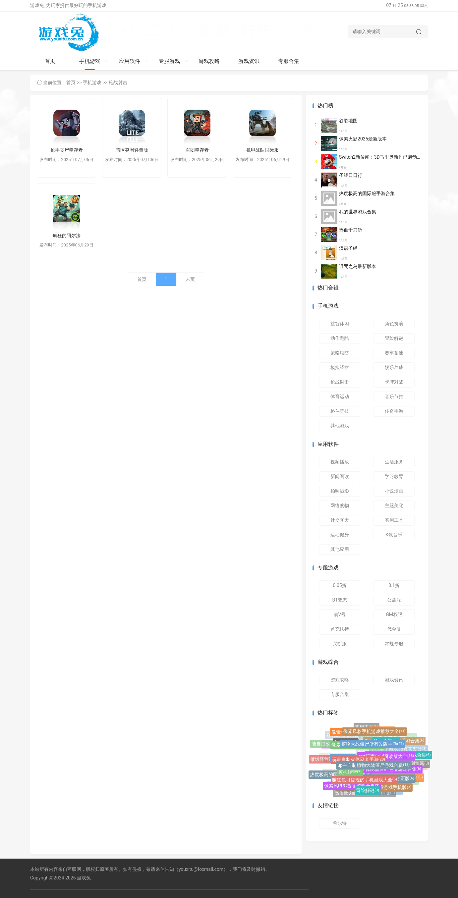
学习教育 (394, 476)
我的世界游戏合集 (357, 211)
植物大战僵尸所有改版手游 (372, 745)
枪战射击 (118, 82)
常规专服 (394, 643)
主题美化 (394, 505)
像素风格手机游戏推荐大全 (374, 732)
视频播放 (339, 461)
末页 (190, 279)
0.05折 (339, 585)
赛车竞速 (394, 352)
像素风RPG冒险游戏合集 (351, 786)
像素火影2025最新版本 (362, 138)
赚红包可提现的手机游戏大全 (364, 781)
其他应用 (339, 549)
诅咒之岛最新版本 (357, 266)
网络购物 (339, 505)
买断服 (340, 643)
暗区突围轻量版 (132, 150)
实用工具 (394, 520)
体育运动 (339, 396)
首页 (50, 61)
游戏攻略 (209, 61)
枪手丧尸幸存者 (66, 150)
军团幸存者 (197, 150)
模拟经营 (339, 367)
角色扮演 (394, 323)
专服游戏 (173, 61)
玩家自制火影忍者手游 (358, 761)
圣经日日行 (350, 175)
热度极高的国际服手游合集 (367, 193)
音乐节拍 (394, 396)
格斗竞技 (339, 411)
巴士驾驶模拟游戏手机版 (383, 788)
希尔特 (340, 823)
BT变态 (339, 600)
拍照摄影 (339, 491)
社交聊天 (339, 520)
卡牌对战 (394, 382)
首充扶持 (339, 629)
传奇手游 (394, 411)
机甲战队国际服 (262, 150)
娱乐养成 (394, 367)
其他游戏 (339, 425)
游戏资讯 (248, 61)
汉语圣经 (348, 248)
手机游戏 (94, 61)
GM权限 (394, 614)
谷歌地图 (348, 120)
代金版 (394, 629)
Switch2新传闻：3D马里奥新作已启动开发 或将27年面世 (397, 157)
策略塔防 (339, 352)
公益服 (394, 600)
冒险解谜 (394, 338)
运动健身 (339, 534)
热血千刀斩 (350, 230)
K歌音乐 (394, 534)
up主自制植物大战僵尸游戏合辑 (373, 766)
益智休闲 (339, 323)
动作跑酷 (339, 338)
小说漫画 (394, 491)
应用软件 (133, 61)
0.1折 (393, 585)
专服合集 (288, 61)
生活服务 (394, 461)
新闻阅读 (339, 476)
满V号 (340, 614)
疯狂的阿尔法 (67, 235)
